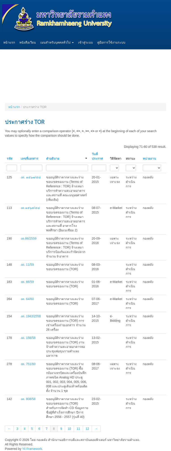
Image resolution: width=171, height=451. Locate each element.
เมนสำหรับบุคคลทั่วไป (57, 42)
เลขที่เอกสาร (29, 158)
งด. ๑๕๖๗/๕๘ (31, 177)
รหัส (9, 158)
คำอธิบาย (66, 158)
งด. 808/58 (28, 399)
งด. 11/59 (27, 264)
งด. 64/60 (27, 299)
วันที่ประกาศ (97, 156)
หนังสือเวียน (27, 42)
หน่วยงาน (149, 158)
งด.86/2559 (29, 238)
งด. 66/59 (27, 282)
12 (87, 428)
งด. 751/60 (28, 364)
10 (69, 428)
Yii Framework (32, 449)
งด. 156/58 (28, 338)
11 (78, 428)
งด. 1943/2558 (31, 316)
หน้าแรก (9, 42)
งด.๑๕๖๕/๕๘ (30, 208)
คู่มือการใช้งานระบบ (111, 42)
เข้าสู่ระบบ (85, 42)
